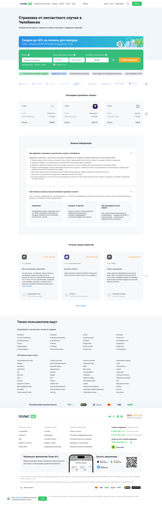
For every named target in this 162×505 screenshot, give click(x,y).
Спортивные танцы (90, 392)
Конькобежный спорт (57, 389)
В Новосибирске (23, 349)
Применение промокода (52, 447)
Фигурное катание (122, 383)
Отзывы (47, 431)
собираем (17, 497)
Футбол (37, 64)
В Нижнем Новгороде (57, 337)
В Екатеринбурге (23, 340)
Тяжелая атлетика (122, 375)
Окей (42, 498)
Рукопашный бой (89, 380)
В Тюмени (119, 335)
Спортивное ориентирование (93, 389)
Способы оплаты (50, 439)
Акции (104, 4)
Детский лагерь (27, 64)
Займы (84, 4)
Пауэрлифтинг (88, 372)
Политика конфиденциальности (81, 435)
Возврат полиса (49, 443)
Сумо (118, 363)
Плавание (86, 375)
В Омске (53, 343)
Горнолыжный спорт (24, 392)
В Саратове (87, 349)
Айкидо (19, 363)
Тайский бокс (121, 366)
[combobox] (37, 60)
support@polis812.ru (119, 442)
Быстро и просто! (71, 269)
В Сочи (19, 343)
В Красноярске (88, 337)
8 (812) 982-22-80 (118, 435)
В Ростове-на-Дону (56, 349)
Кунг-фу (53, 392)
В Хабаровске (121, 349)
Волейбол (20, 389)
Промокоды (48, 435)
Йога (52, 378)
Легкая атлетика (89, 360)
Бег (18, 372)
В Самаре (53, 346)
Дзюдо (52, 375)
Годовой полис (61, 64)
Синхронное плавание (91, 386)
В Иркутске (120, 346)
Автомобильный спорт (25, 360)
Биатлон (20, 375)
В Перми (86, 340)
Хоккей (118, 389)
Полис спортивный (114, 269)
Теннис (118, 369)
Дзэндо (52, 372)
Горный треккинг (56, 360)
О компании (23, 431)
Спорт (68, 4)
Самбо (43, 64)
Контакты (22, 435)
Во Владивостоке (122, 340)
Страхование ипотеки (42, 4)
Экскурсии (120, 392)
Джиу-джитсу (55, 369)
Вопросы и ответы (25, 443)
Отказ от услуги (75, 431)
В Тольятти (120, 337)
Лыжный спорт (88, 363)
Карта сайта (23, 447)
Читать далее (26, 286)
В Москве (20, 335)
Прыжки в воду (88, 378)
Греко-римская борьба (58, 363)
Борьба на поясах (23, 383)
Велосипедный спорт (24, 386)
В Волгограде (88, 346)
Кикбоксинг (54, 383)
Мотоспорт (87, 369)
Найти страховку (129, 60)
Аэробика (20, 366)
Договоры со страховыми (79, 443)
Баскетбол (21, 369)
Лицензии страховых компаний (81, 447)
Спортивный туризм (123, 360)
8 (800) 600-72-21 (118, 431)
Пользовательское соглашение (81, 439)
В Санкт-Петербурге (24, 337)
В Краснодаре (22, 346)
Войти (137, 4)
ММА (85, 366)
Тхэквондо (120, 372)
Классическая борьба (58, 386)
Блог (112, 4)
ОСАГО (61, 4)
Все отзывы (81, 306)
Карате (52, 380)
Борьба (19, 380)
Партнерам (119, 4)
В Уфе (85, 335)
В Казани (53, 335)
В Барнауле (120, 343)
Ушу (117, 380)
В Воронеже (87, 343)
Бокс (19, 378)
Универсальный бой (123, 378)
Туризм (54, 4)
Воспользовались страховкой (33, 269)
